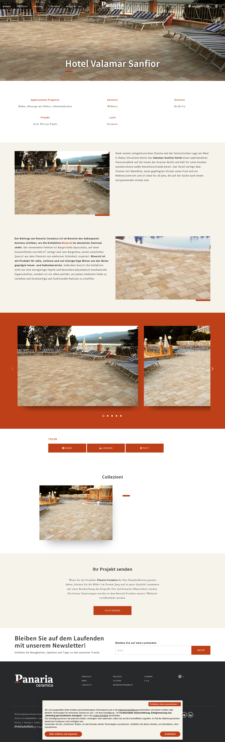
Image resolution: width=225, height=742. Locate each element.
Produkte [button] (22, 6)
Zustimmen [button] (170, 734)
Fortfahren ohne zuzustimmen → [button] (164, 704)
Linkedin (105, 448)
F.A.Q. (147, 681)
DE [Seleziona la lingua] (218, 6)
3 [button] (112, 416)
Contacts (86, 685)
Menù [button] (7, 6)
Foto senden (112, 610)
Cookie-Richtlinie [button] (100, 715)
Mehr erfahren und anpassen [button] (63, 734)
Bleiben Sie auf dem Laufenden (135, 642)
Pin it (144, 448)
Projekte (117, 676)
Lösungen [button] (55, 6)
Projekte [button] (39, 6)
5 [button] (121, 416)
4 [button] (116, 416)
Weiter (201, 650)
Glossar (117, 681)
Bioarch (67, 243)
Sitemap (27, 722)
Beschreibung (119, 16)
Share (67, 448)
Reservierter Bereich (123, 685)
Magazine (71, 6)
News (84, 681)
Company (148, 676)
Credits (37, 722)
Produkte (86, 676)
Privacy (18, 722)
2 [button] (108, 416)
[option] (62, 185)
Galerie (102, 16)
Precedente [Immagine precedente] (12, 369)
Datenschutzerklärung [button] (128, 710)
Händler (194, 6)
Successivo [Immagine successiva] (212, 369)
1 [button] (103, 416)
